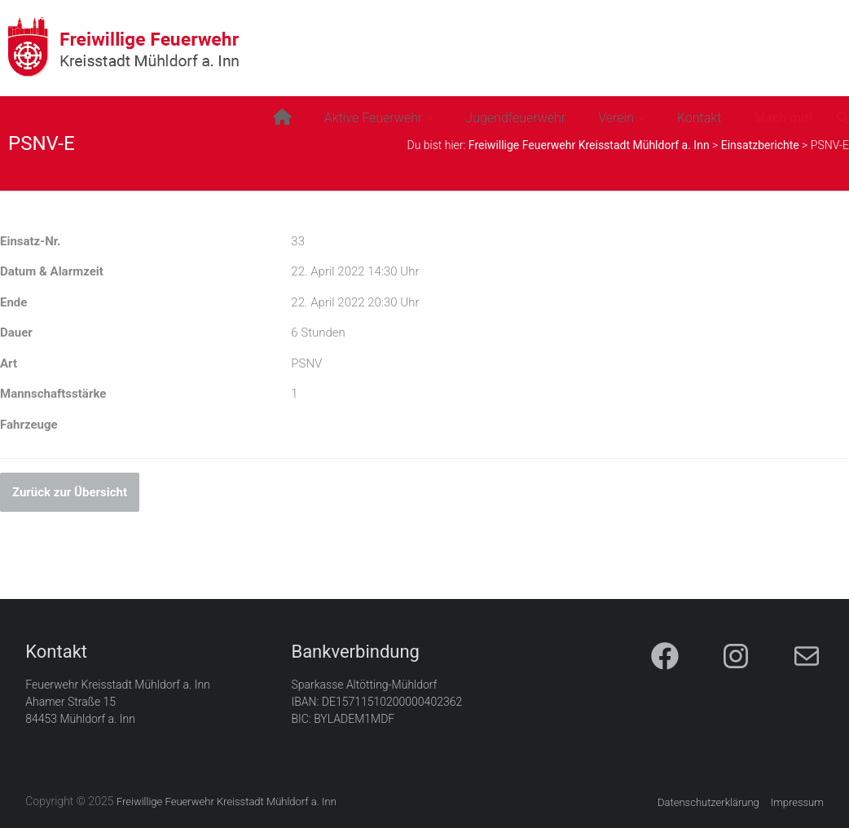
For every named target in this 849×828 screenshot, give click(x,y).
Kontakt (699, 118)
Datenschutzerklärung (708, 802)
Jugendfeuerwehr (515, 118)
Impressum (797, 802)
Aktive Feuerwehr (373, 118)
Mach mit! (783, 118)
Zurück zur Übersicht (69, 492)
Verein (616, 118)
